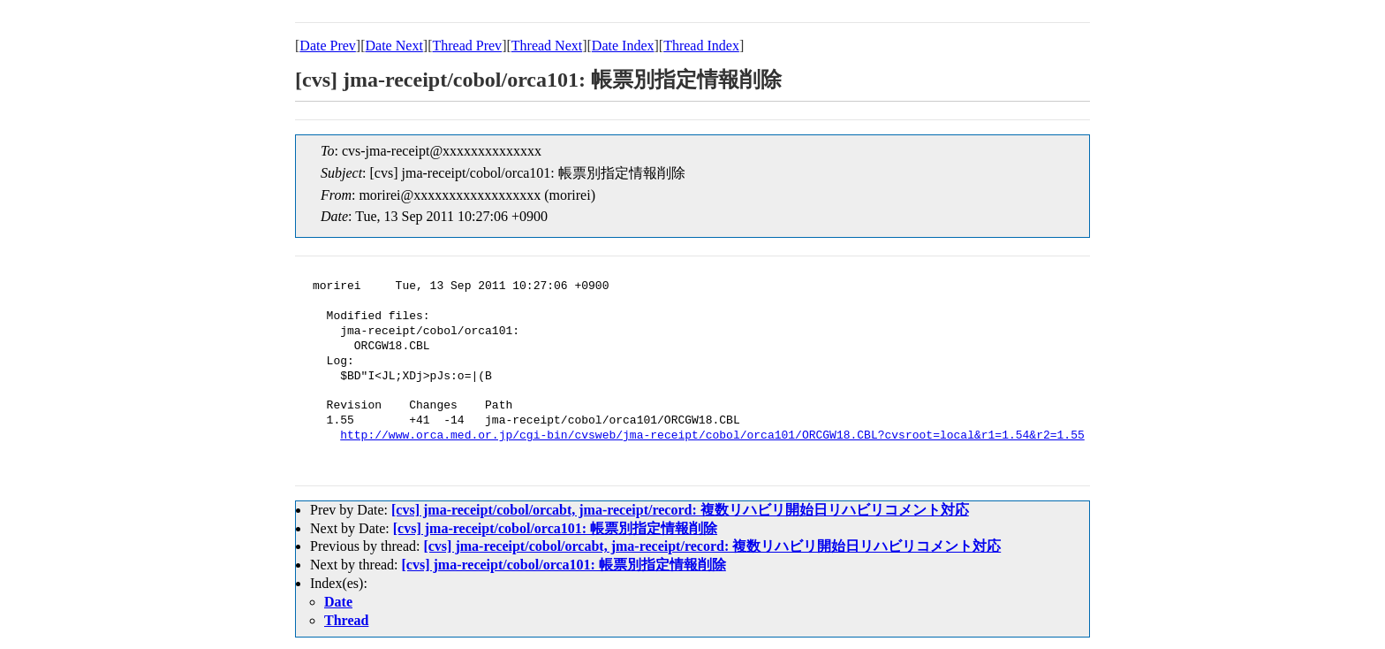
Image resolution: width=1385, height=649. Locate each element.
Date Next (394, 45)
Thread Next (546, 45)
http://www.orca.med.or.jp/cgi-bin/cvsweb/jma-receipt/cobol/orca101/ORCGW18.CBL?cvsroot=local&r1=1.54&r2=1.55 (712, 436)
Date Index (623, 45)
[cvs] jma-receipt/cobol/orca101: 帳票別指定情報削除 (555, 528)
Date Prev (327, 45)
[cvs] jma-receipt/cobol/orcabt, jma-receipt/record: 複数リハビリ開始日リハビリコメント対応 (680, 509)
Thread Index (701, 45)
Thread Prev (467, 45)
